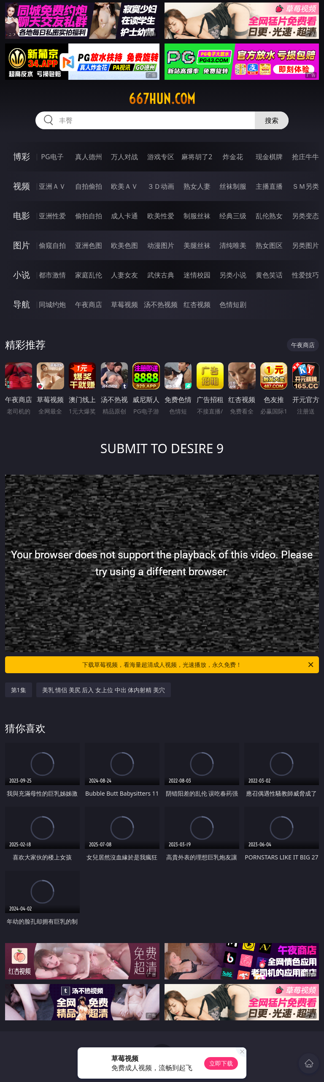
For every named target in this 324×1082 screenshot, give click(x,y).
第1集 (18, 690)
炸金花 (233, 156)
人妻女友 (124, 275)
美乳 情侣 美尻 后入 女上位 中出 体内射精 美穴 (103, 690)
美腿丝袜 (197, 245)
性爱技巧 (305, 275)
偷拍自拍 (88, 215)
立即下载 (221, 1063)
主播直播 (269, 186)
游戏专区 (160, 156)
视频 (21, 186)
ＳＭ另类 (305, 186)
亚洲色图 (88, 245)
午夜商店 (88, 304)
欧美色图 (124, 245)
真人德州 (88, 156)
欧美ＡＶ (124, 186)
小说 (21, 274)
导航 (21, 304)
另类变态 (305, 215)
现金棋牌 (269, 156)
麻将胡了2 (196, 156)
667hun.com (162, 98)
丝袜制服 (232, 186)
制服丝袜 (197, 215)
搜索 (271, 120)
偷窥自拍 (52, 245)
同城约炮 (52, 304)
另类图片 (305, 245)
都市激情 (52, 275)
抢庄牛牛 (305, 156)
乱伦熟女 (269, 215)
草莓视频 (124, 304)
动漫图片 (160, 245)
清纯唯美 (232, 245)
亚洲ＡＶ (52, 186)
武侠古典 (160, 275)
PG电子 (52, 156)
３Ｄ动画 (160, 186)
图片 (21, 245)
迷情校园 (197, 275)
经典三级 (232, 215)
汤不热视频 (161, 304)
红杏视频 (197, 304)
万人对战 (124, 156)
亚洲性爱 (52, 215)
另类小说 (232, 275)
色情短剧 (232, 304)
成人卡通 (124, 215)
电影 (21, 215)
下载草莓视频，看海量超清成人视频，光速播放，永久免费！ (198, 665)
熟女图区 (269, 245)
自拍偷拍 (88, 186)
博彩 (21, 156)
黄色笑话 (269, 275)
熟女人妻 (197, 186)
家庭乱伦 (88, 275)
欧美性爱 (160, 215)
